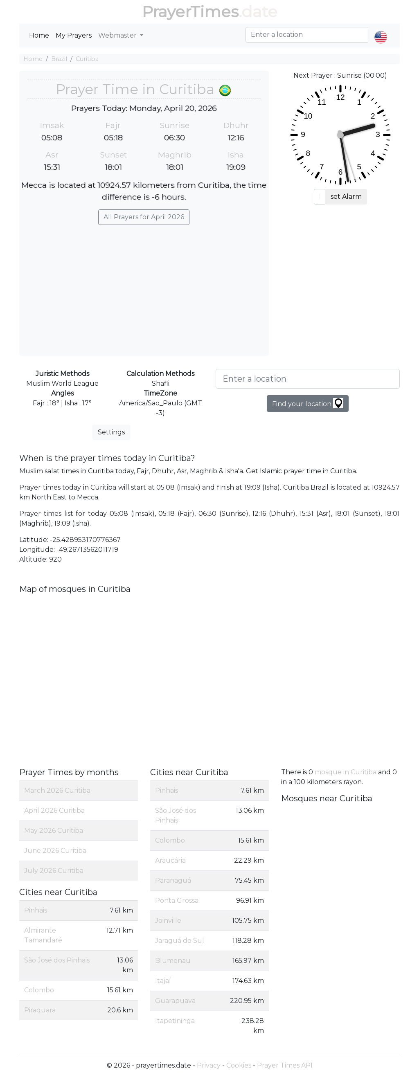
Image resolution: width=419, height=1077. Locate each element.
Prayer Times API (285, 1065)
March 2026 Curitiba (57, 790)
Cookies (238, 1065)
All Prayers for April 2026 (144, 217)
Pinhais (35, 910)
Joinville (168, 920)
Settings (111, 432)
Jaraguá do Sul (179, 940)
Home (39, 35)
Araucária (170, 860)
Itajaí (163, 981)
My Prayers (74, 35)
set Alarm (346, 196)
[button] (380, 30)
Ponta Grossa (176, 900)
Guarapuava (175, 1001)
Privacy (209, 1065)
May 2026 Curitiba (53, 830)
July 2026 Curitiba (53, 871)
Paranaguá (173, 880)
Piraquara (40, 1010)
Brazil (59, 59)
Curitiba (87, 59)
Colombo (39, 990)
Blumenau (173, 961)
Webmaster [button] (118, 35)
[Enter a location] (308, 379)
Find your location (307, 403)
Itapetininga (175, 1021)
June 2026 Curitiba (55, 850)
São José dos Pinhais (57, 960)
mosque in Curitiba (345, 772)
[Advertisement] (144, 286)
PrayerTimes (190, 11)
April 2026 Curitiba (54, 810)
